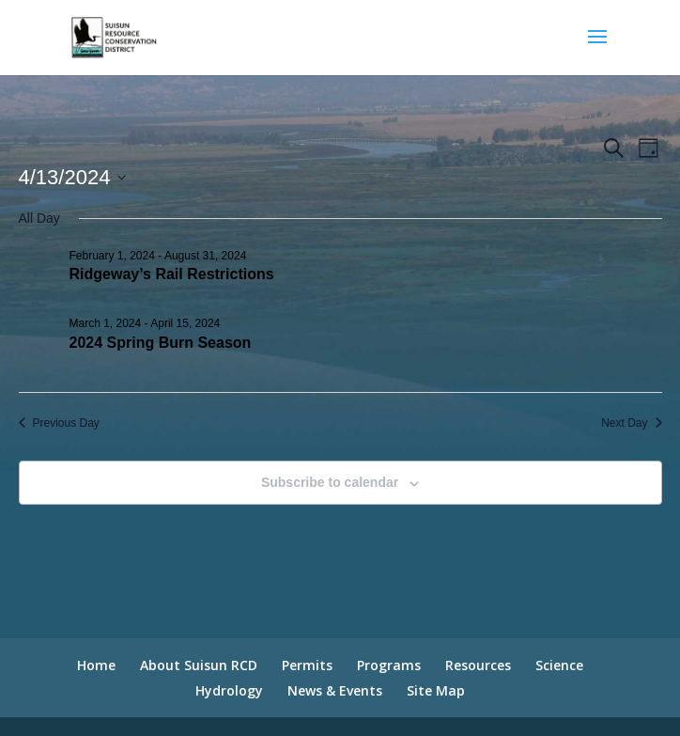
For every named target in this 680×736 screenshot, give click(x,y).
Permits (307, 665)
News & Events (334, 690)
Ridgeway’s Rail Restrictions (172, 274)
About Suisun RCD (198, 665)
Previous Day (59, 423)
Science (559, 665)
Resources (478, 665)
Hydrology (229, 690)
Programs (389, 665)
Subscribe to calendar (329, 482)
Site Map (436, 690)
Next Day (631, 423)
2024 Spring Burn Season (161, 343)
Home (96, 665)
